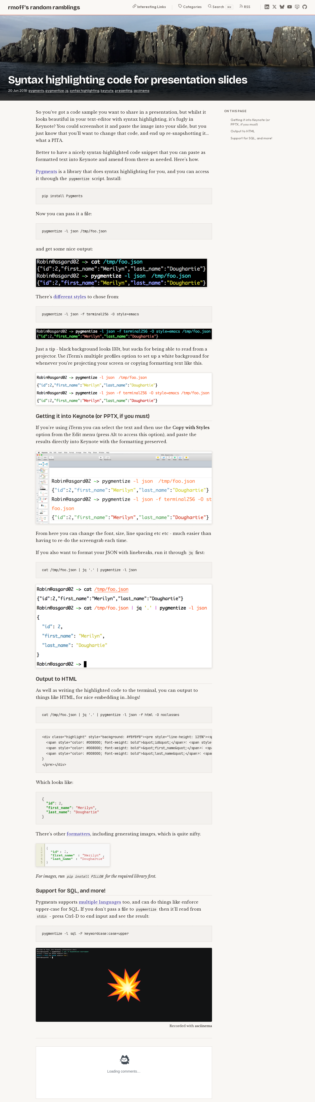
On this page (235, 111)
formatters (78, 833)
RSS (244, 6)
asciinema (141, 90)
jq (66, 90)
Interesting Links (149, 6)
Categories (190, 6)
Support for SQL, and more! (251, 138)
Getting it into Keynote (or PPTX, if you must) (250, 122)
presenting (123, 90)
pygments (36, 90)
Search (220, 6)
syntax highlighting (84, 90)
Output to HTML (243, 131)
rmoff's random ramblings (44, 7)
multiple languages (100, 902)
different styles (69, 296)
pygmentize (55, 90)
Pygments (46, 171)
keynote (107, 90)
